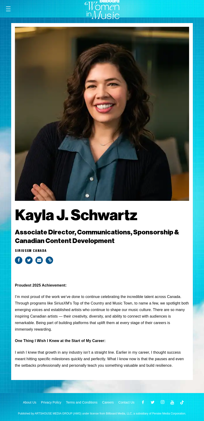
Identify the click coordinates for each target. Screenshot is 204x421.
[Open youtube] (172, 402)
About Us (29, 402)
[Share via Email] (39, 260)
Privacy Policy (51, 402)
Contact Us (126, 402)
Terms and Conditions (81, 402)
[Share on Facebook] (18, 260)
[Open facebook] (143, 402)
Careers (108, 402)
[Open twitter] (152, 402)
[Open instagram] (162, 402)
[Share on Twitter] (29, 260)
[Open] (182, 402)
